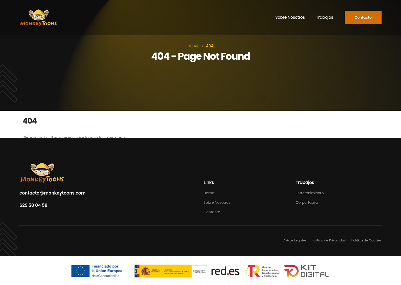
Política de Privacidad (328, 240)
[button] (363, 17)
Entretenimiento (310, 193)
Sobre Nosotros (290, 17)
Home (209, 193)
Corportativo (307, 202)
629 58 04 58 (33, 205)
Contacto (212, 212)
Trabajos (324, 17)
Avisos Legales (294, 240)
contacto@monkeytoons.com (52, 193)
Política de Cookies (366, 240)
